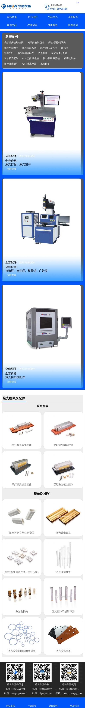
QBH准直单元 (29, 64)
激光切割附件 (11, 48)
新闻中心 (12, 25)
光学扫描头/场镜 (36, 42)
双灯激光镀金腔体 (63, 484)
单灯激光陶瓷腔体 (22, 445)
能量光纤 (9, 53)
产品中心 (53, 17)
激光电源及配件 (26, 53)
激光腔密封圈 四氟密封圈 (22, 651)
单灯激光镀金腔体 (22, 484)
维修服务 (53, 25)
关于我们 (32, 17)
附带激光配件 (11, 64)
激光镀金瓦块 (63, 532)
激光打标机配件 (27, 156)
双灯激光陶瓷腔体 (63, 445)
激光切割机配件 (27, 369)
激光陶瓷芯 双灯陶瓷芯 (21, 532)
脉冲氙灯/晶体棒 (48, 48)
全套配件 (73, 17)
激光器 (64, 48)
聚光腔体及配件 (59, 53)
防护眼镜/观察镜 (51, 58)
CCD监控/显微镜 (30, 58)
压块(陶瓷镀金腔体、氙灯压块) (22, 572)
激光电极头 (21, 611)
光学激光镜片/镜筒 (13, 42)
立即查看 (11, 169)
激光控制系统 (29, 48)
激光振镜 (42, 53)
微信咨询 (53, 702)
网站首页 (12, 17)
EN (78, 3)
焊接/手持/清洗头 (57, 42)
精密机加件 (69, 58)
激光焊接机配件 (27, 262)
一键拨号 (32, 702)
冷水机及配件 (11, 58)
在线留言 (32, 25)
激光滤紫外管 (63, 572)
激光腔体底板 (63, 651)
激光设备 (45, 64)
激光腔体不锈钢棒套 (63, 611)
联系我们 (73, 25)
